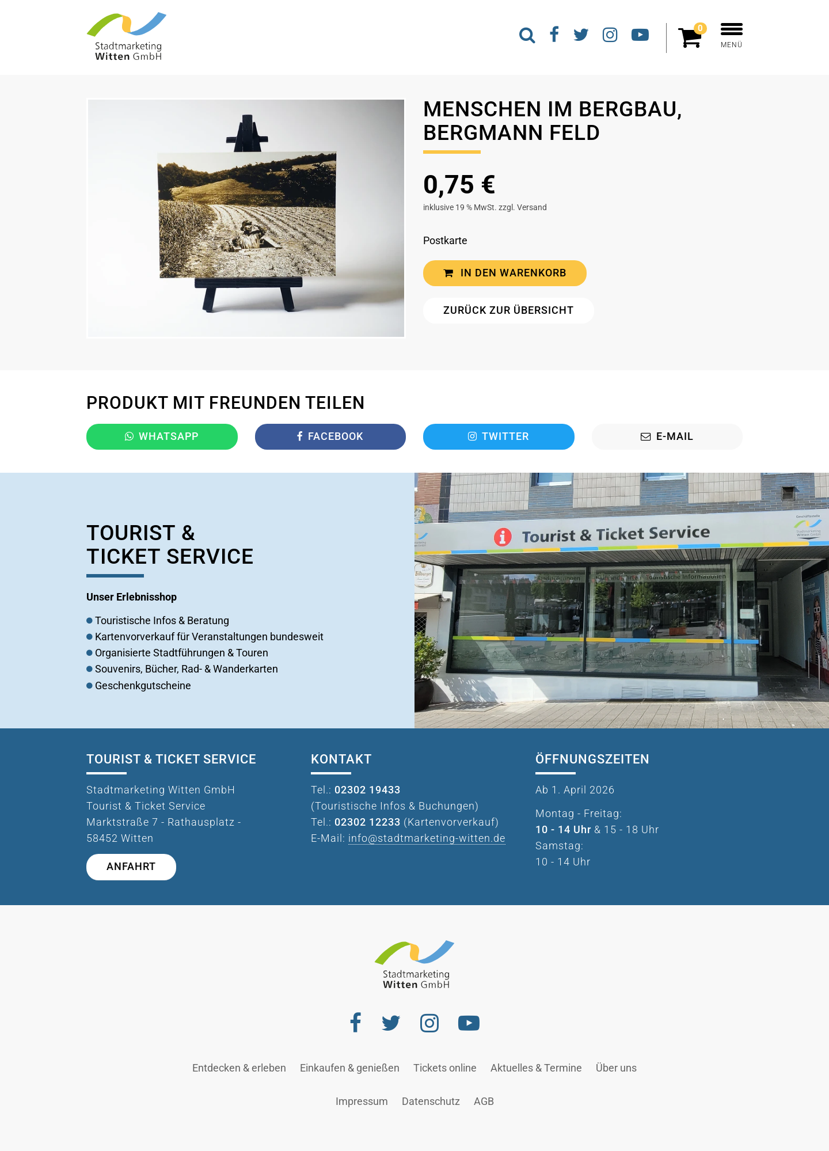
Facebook (330, 436)
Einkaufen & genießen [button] (350, 1068)
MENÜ (732, 36)
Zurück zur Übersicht (508, 310)
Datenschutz (431, 1101)
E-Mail (667, 436)
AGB (484, 1101)
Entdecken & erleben (239, 1068)
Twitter (498, 436)
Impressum (362, 1101)
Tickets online (445, 1068)
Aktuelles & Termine (536, 1068)
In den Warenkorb (504, 273)
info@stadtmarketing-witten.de (426, 838)
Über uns (616, 1068)
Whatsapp (162, 436)
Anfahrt (131, 866)
